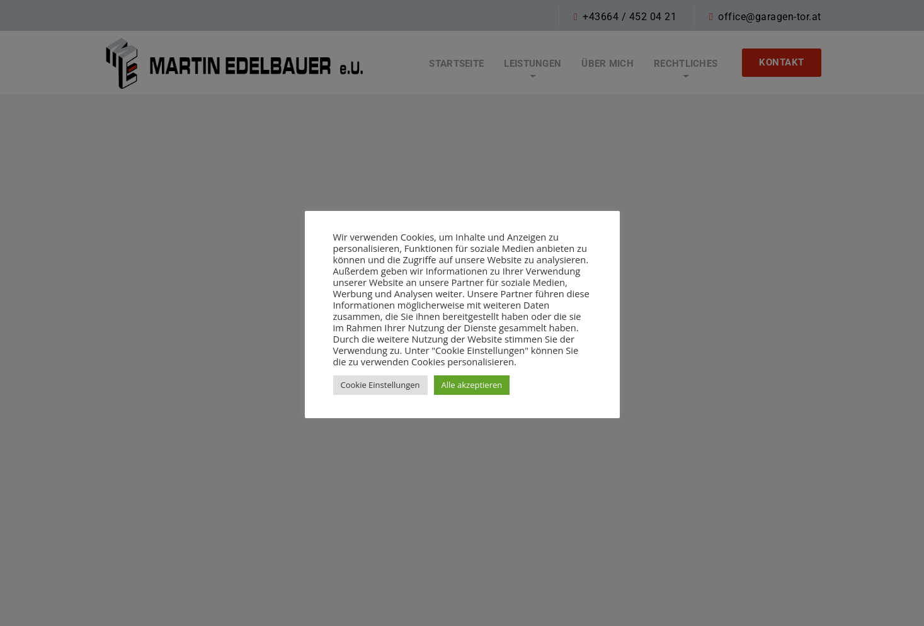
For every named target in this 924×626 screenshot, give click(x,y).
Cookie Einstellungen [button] (380, 384)
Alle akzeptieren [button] (472, 384)
